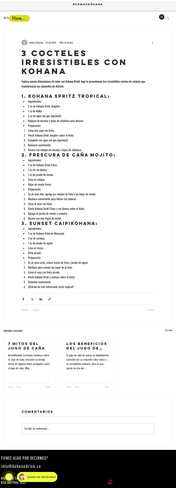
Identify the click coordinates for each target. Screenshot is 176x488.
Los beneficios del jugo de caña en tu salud (86, 345)
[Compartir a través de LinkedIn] (41, 299)
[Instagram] (161, 17)
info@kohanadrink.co (21, 466)
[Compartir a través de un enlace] (49, 299)
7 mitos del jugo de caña (26, 345)
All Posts (8, 18)
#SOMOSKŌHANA (88, 4)
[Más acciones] (152, 42)
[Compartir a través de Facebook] (23, 299)
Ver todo (168, 330)
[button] (168, 18)
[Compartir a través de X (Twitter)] (32, 299)
